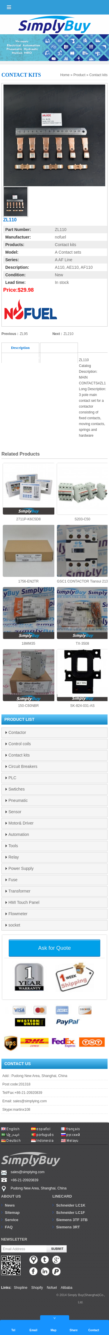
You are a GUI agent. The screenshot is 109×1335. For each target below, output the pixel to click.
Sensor (14, 811)
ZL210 (69, 334)
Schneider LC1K (70, 1205)
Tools (13, 845)
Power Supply (20, 868)
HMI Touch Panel (23, 902)
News (10, 1205)
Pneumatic (18, 800)
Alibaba (66, 1288)
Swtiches (16, 789)
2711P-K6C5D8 (28, 492)
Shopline (20, 1288)
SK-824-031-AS (82, 678)
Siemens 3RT (68, 1227)
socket (14, 925)
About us (11, 1196)
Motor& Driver (20, 823)
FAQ (9, 1227)
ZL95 (24, 334)
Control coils (19, 743)
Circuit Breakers (22, 766)
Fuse (12, 879)
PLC (12, 777)
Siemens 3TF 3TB (71, 1220)
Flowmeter (17, 913)
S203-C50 (82, 492)
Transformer (19, 891)
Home (64, 75)
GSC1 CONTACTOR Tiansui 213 (82, 554)
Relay (13, 857)
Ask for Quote (54, 948)
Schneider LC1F (70, 1212)
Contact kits (98, 75)
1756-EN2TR (28, 554)
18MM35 (28, 616)
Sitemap (12, 1212)
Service (11, 1220)
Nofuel (52, 1288)
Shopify (37, 1288)
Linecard (62, 1196)
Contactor (17, 732)
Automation (18, 834)
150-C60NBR (28, 678)
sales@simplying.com (30, 1101)
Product (79, 75)
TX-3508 (82, 616)
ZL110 (61, 229)
